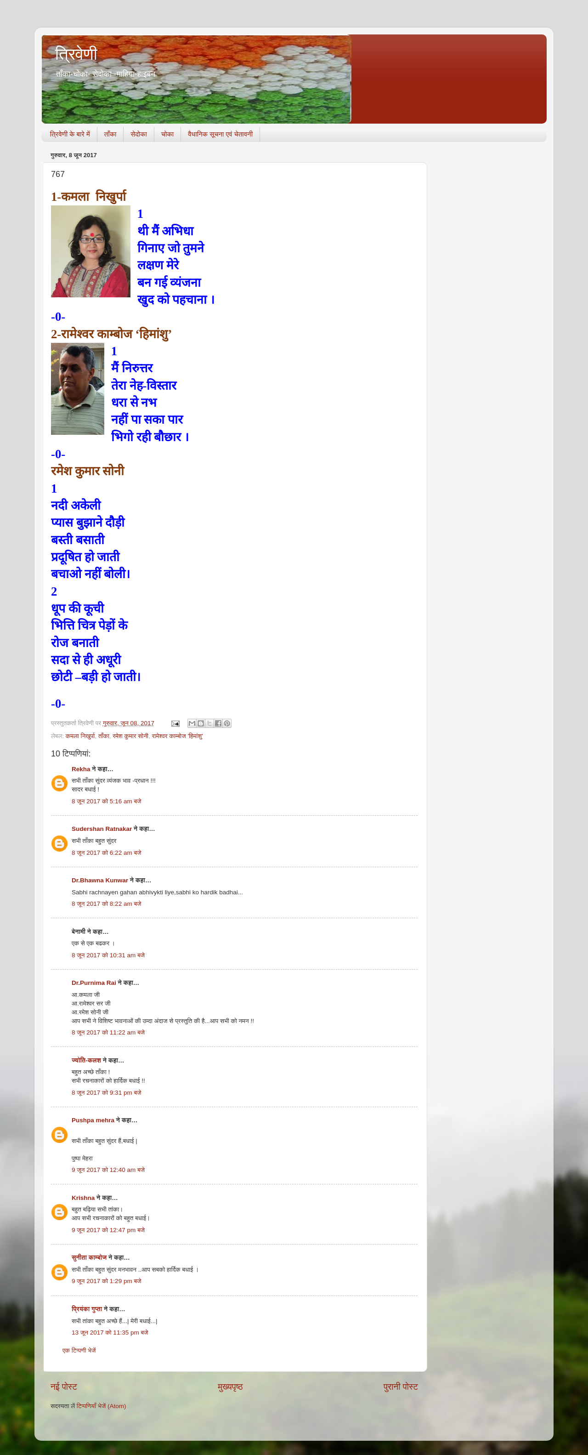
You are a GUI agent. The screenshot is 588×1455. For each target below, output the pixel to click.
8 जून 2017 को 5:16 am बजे (106, 801)
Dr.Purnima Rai (94, 982)
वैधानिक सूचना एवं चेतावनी (220, 134)
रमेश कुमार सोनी (130, 736)
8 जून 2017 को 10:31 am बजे (108, 955)
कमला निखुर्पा (80, 736)
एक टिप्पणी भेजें (79, 1350)
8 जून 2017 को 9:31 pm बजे (106, 1092)
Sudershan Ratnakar (102, 828)
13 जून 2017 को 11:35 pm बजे (110, 1332)
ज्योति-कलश (86, 1060)
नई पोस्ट (64, 1387)
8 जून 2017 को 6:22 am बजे (106, 852)
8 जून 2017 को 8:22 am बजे (106, 903)
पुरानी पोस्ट (401, 1387)
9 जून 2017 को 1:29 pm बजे (106, 1281)
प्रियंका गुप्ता (88, 1309)
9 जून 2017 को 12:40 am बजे (108, 1169)
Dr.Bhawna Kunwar (100, 880)
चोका (167, 134)
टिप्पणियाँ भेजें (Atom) (101, 1406)
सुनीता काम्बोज (89, 1257)
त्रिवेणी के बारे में (70, 134)
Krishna (83, 1197)
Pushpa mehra (93, 1120)
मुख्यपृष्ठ (230, 1387)
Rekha (81, 769)
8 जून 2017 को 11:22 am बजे (108, 1032)
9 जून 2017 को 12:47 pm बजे (108, 1230)
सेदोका (138, 134)
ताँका (110, 134)
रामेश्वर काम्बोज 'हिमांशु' (177, 736)
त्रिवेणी (76, 54)
